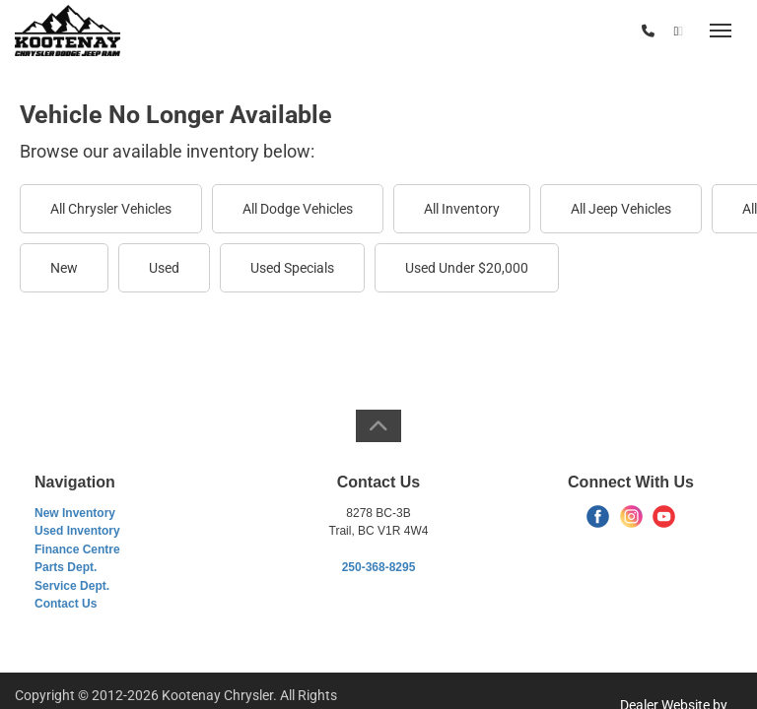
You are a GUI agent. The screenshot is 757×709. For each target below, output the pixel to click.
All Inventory (462, 209)
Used (164, 268)
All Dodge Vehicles (297, 209)
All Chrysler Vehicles (111, 209)
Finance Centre (77, 549)
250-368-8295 (379, 567)
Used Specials (292, 268)
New (64, 268)
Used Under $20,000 (466, 268)
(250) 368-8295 (584, 31)
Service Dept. (71, 586)
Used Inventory (77, 531)
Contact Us (65, 604)
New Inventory (74, 513)
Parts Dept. (65, 567)
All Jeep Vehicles (621, 209)
